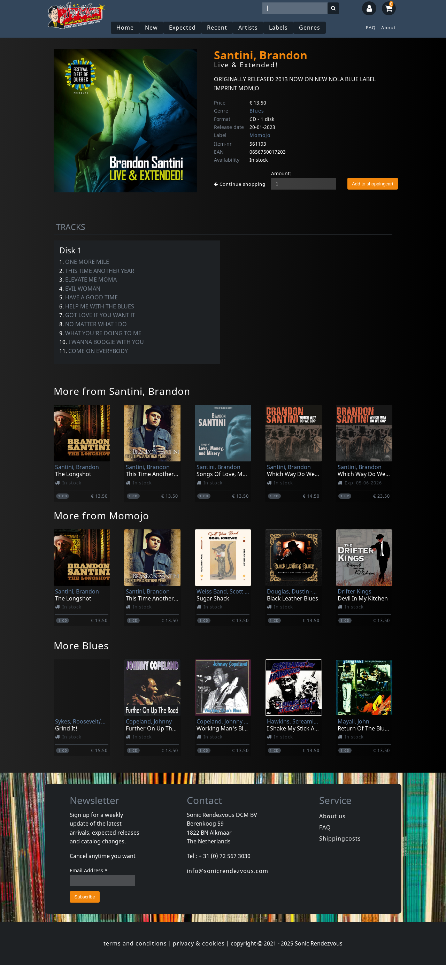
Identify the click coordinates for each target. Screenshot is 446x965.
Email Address (89, 870)
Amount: (281, 173)
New (151, 27)
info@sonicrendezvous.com (227, 871)
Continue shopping (240, 184)
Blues (256, 110)
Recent (217, 27)
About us (332, 816)
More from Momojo (101, 515)
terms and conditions (135, 943)
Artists (248, 27)
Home (125, 27)
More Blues (81, 645)
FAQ (371, 27)
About (388, 27)
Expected (182, 27)
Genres (309, 27)
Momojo (259, 135)
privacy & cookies (199, 943)
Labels (278, 27)
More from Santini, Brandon (122, 391)
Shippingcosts (340, 838)
